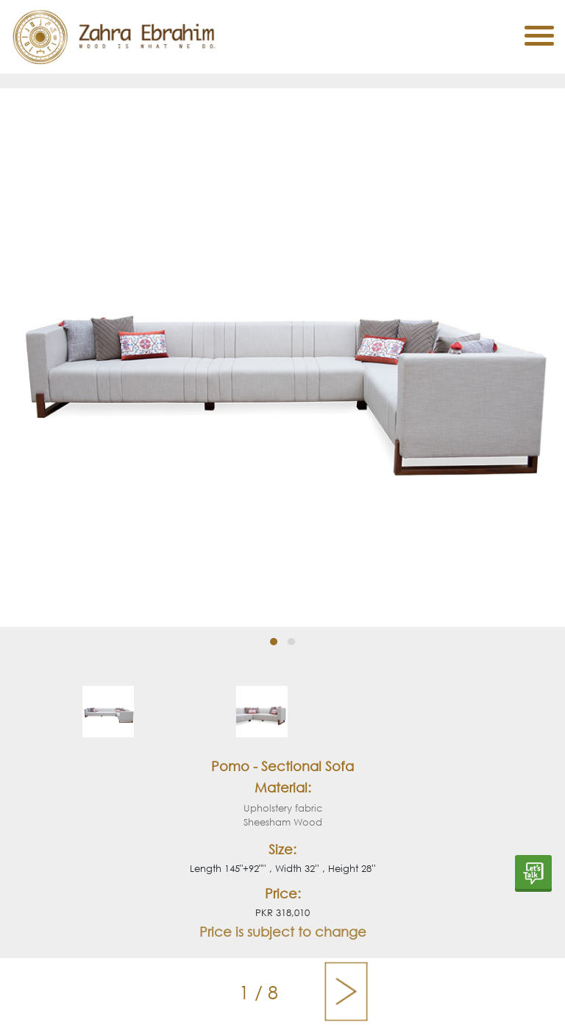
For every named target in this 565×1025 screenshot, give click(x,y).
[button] (273, 641)
